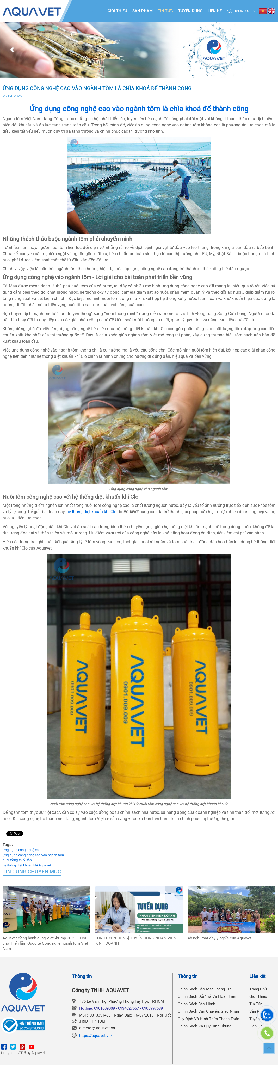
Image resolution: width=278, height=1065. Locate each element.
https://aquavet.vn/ (95, 1035)
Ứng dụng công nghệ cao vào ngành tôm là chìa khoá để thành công (139, 108)
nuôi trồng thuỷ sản (17, 860)
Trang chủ (258, 989)
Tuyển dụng (190, 11)
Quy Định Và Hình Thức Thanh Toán (208, 1019)
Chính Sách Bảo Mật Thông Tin (204, 989)
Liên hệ (215, 11)
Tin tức (165, 11)
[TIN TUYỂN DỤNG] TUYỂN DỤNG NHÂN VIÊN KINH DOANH (135, 941)
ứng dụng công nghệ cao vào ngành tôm (33, 855)
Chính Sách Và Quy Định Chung (204, 1026)
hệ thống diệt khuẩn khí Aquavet (27, 865)
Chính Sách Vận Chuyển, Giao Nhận (208, 1011)
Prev (12, 50)
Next (266, 50)
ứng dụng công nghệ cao (21, 850)
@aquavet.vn (104, 1028)
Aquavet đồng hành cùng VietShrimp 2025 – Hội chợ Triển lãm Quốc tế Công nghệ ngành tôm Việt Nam (45, 943)
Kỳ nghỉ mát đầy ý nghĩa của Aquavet (219, 938)
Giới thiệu (117, 11)
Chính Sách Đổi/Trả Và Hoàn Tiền (207, 996)
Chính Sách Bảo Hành (196, 1004)
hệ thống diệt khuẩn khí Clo (91, 511)
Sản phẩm (142, 11)
